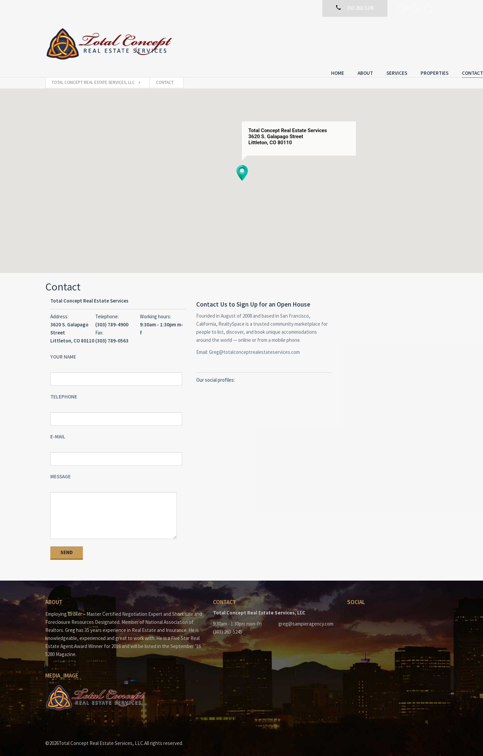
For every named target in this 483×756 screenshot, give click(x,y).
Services (351, 43)
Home (292, 43)
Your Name (63, 350)
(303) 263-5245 (227, 625)
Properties (389, 43)
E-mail (57, 430)
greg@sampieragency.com (305, 617)
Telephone (63, 390)
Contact (427, 43)
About (320, 43)
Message (60, 470)
